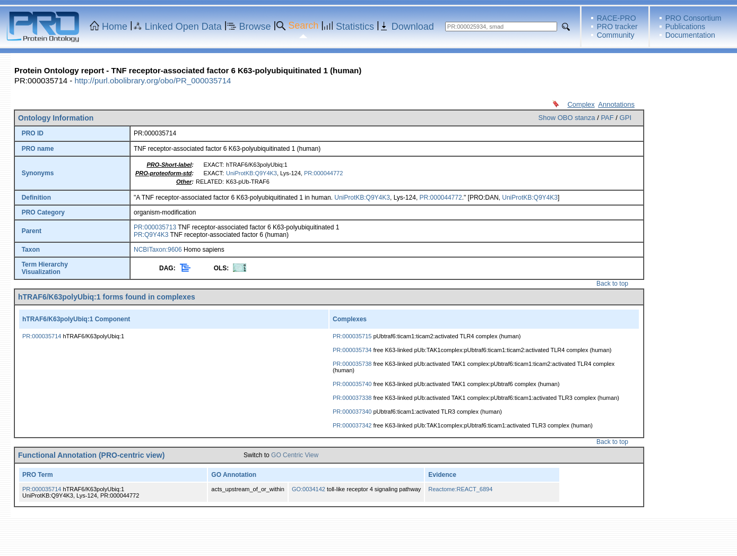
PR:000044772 (323, 173)
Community (616, 35)
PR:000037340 (352, 411)
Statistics (355, 26)
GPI (625, 118)
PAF (607, 118)
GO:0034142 (308, 489)
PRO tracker (617, 26)
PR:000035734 (352, 350)
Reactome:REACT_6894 (460, 489)
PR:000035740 (352, 384)
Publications (685, 26)
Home (114, 26)
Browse (255, 26)
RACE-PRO (616, 18)
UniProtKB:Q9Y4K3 (251, 173)
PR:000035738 (352, 364)
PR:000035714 (41, 336)
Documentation (690, 35)
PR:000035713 (155, 227)
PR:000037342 (352, 425)
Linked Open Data (183, 26)
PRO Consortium (693, 18)
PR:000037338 (352, 398)
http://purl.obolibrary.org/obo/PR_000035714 (152, 80)
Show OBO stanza (567, 118)
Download (413, 26)
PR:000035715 (352, 336)
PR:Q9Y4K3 (151, 234)
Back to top (612, 283)
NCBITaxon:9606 (158, 249)
